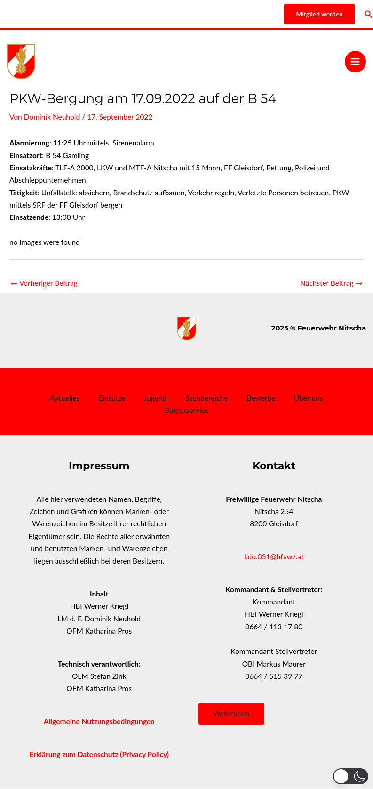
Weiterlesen (232, 713)
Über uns (308, 398)
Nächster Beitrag (331, 283)
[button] (350, 776)
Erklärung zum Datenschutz (74, 754)
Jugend (155, 398)
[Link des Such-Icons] (369, 14)
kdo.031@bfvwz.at (274, 556)
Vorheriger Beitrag (44, 283)
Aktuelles (64, 398)
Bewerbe (260, 398)
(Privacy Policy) (144, 754)
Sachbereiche (206, 398)
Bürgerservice (186, 410)
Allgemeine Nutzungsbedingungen (99, 721)
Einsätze (111, 398)
